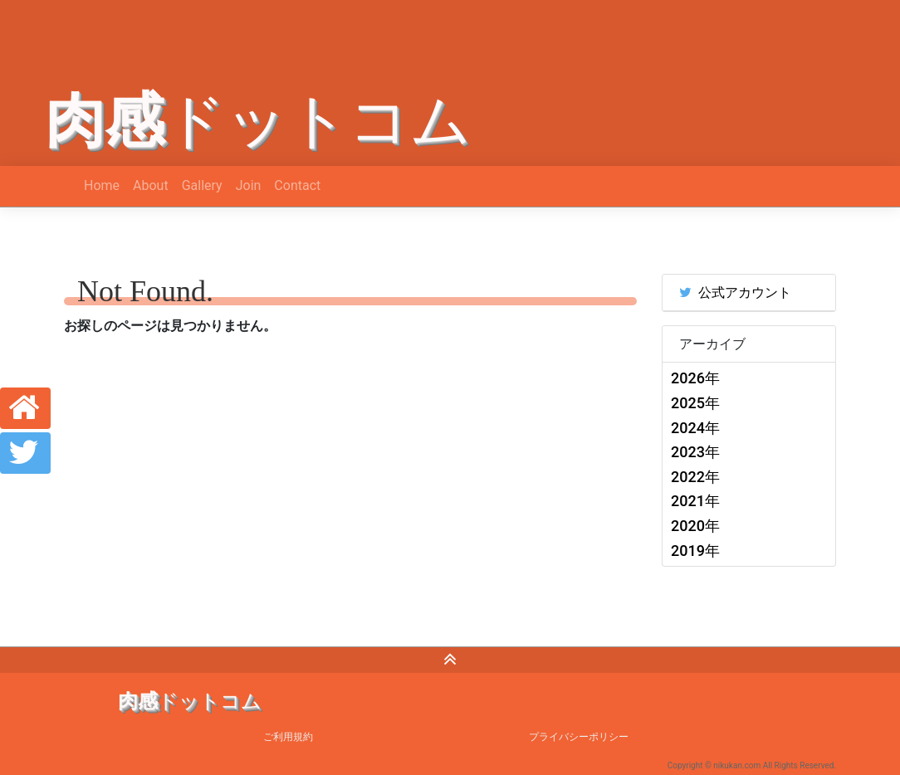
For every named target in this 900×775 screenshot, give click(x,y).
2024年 (695, 427)
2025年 (695, 403)
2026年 (695, 378)
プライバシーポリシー (579, 737)
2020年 (695, 525)
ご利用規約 (288, 737)
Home (102, 185)
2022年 (695, 476)
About (151, 185)
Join (249, 185)
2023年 (695, 452)
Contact (297, 185)
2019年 (695, 550)
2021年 (695, 500)
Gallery (202, 185)
